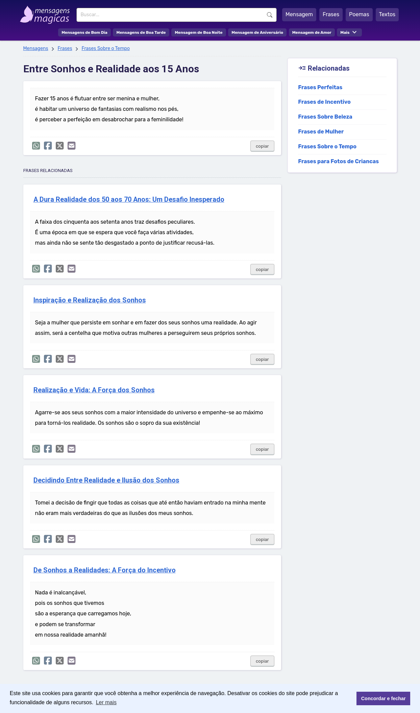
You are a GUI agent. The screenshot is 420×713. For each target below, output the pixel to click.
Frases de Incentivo (324, 102)
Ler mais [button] (106, 702)
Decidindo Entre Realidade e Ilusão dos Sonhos (106, 480)
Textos (387, 14)
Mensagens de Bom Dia (84, 32)
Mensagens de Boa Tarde (141, 32)
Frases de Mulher (321, 131)
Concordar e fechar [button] (383, 698)
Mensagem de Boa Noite (199, 32)
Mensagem (299, 14)
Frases (331, 14)
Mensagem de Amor (311, 32)
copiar (262, 146)
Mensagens (35, 48)
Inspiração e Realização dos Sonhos (89, 300)
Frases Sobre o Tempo (105, 48)
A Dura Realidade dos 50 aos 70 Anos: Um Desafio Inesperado (128, 199)
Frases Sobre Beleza (325, 117)
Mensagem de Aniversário (257, 32)
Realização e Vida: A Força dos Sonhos (94, 390)
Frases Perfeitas (320, 87)
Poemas (359, 14)
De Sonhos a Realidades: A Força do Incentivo (104, 570)
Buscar (269, 15)
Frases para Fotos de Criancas (338, 161)
